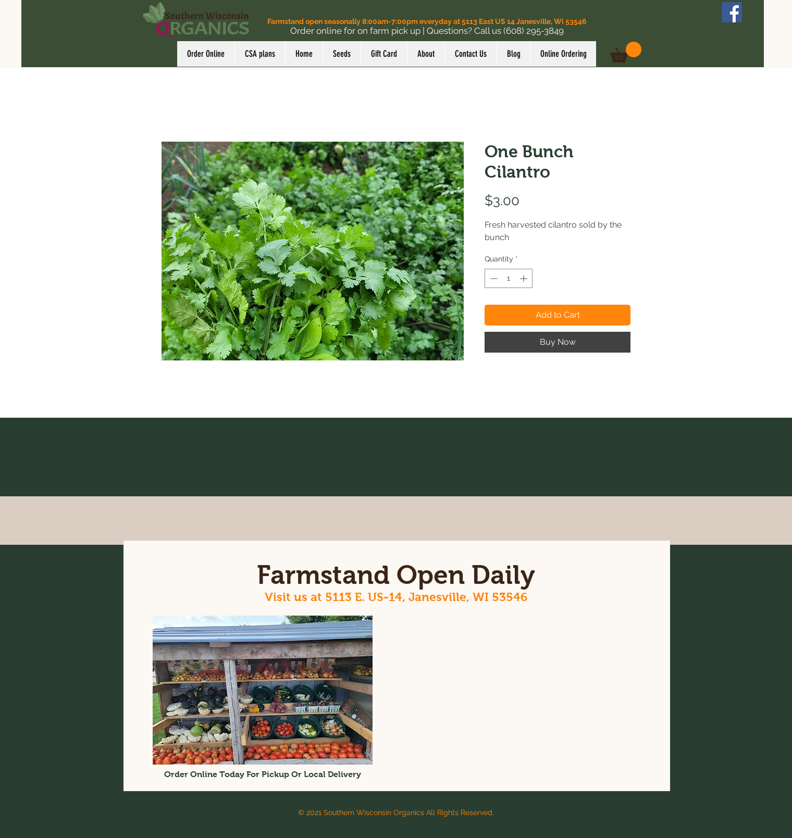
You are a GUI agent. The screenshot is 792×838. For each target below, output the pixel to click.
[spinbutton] (508, 278)
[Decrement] (492, 278)
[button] (625, 52)
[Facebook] (732, 12)
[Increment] (524, 278)
